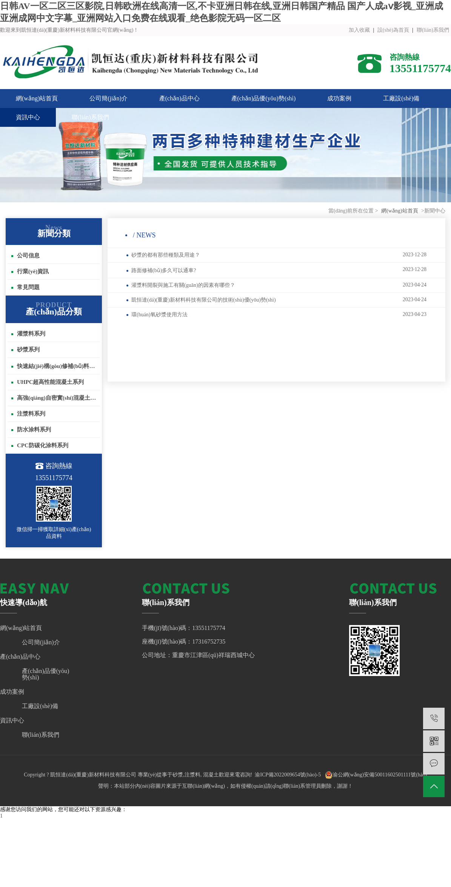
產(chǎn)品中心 (179, 98)
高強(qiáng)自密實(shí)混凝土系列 (55, 398)
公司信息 (25, 256)
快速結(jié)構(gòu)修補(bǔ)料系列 (55, 366)
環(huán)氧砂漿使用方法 (276, 314)
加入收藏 (359, 30)
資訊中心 (28, 117)
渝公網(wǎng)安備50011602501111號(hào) (376, 775)
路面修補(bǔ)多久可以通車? (276, 269)
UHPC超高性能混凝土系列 (47, 382)
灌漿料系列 (28, 334)
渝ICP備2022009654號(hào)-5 (288, 775)
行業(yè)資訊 (30, 271)
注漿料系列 (28, 414)
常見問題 (25, 287)
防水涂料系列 (31, 430)
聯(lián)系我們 (433, 30)
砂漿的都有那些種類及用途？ (276, 255)
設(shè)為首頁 (393, 30)
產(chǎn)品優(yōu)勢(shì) (263, 98)
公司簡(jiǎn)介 (108, 98)
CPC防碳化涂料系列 (39, 445)
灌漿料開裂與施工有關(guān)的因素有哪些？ (276, 285)
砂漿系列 (25, 349)
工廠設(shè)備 (401, 98)
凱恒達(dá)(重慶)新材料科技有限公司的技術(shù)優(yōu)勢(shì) (276, 300)
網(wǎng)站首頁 (37, 98)
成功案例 (339, 98)
